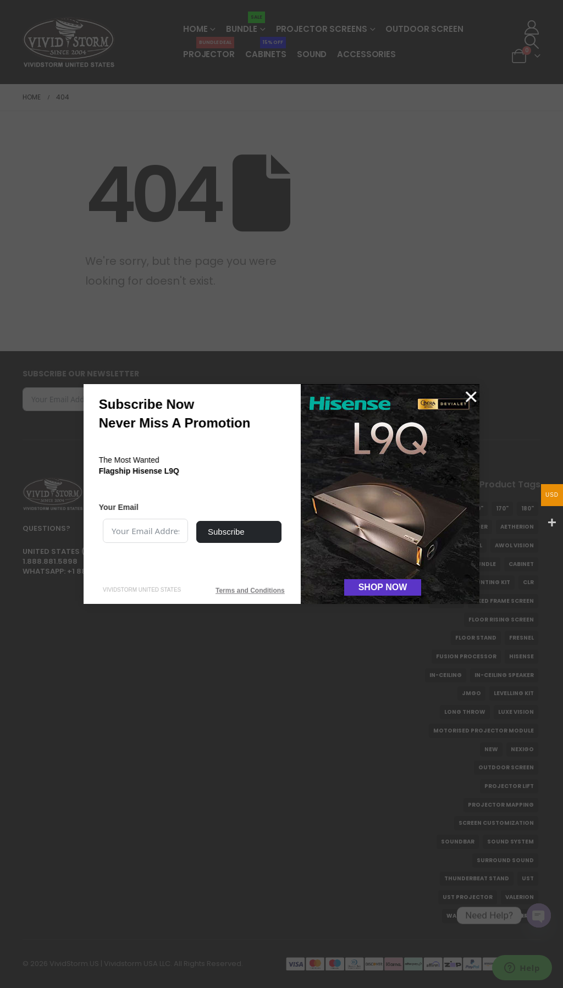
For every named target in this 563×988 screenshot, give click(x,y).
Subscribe (226, 531)
